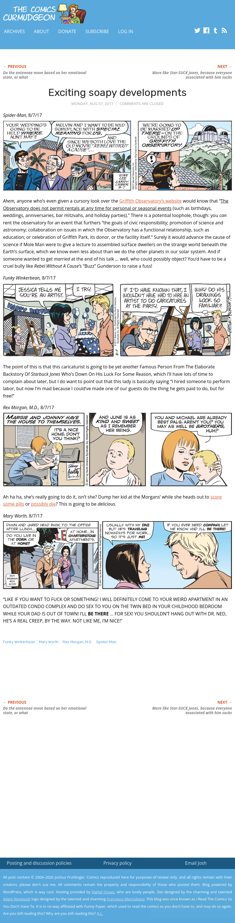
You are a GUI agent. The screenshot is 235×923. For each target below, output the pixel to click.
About (41, 31)
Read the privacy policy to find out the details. (184, 887)
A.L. (100, 913)
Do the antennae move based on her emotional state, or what (44, 75)
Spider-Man (106, 642)
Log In (125, 31)
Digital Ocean (103, 891)
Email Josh (196, 863)
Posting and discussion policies (39, 863)
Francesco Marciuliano (125, 898)
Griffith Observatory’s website (150, 201)
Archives (14, 31)
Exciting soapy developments (117, 92)
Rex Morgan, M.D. (77, 642)
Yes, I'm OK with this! (187, 902)
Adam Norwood (16, 898)
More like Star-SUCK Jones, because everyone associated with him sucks (192, 75)
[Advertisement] (105, 678)
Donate (67, 31)
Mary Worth (49, 642)
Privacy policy (117, 863)
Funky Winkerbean (19, 642)
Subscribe (97, 31)
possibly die (43, 504)
